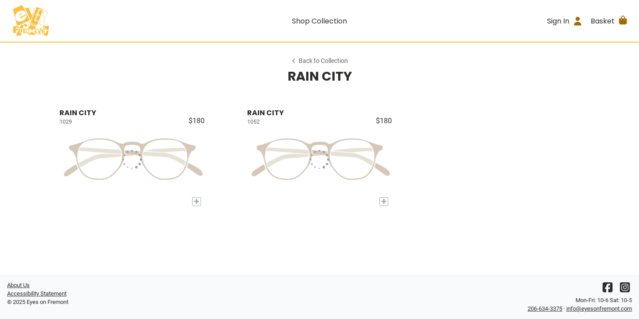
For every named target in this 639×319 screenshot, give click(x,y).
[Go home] (85, 21)
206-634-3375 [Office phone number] (545, 308)
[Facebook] (607, 289)
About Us (18, 285)
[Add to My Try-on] (197, 202)
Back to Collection (319, 61)
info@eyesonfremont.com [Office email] (599, 308)
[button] (609, 21)
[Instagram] (625, 289)
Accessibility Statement (37, 293)
